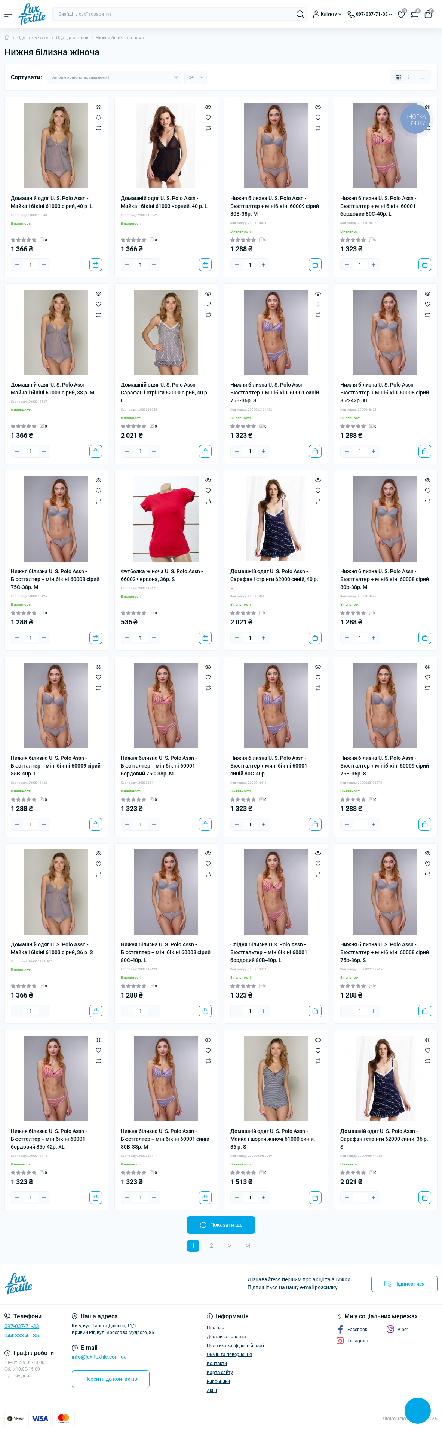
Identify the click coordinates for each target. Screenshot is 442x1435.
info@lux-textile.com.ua (99, 1357)
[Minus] (17, 265)
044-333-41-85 (21, 1336)
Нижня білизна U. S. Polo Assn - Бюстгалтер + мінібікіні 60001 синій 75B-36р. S (274, 392)
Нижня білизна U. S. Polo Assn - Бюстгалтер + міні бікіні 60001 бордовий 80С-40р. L (378, 206)
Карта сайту (220, 1372)
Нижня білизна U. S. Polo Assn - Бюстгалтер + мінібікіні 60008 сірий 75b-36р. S (384, 952)
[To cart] (95, 264)
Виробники (218, 1381)
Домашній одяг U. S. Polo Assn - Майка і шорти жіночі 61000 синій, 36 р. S (272, 1139)
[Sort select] (114, 77)
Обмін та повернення (229, 1354)
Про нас (215, 1327)
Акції (212, 1390)
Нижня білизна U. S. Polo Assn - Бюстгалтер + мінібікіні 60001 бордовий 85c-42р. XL (49, 1139)
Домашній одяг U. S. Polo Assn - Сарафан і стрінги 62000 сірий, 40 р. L (165, 392)
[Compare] (98, 128)
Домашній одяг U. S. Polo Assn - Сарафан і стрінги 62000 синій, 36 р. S (384, 1139)
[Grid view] (398, 77)
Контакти (217, 1363)
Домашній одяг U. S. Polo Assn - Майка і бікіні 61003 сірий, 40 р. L (52, 202)
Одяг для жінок (72, 37)
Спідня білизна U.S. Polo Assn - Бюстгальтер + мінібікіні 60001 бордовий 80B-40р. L (268, 952)
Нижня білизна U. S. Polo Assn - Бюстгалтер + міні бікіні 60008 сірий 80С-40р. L (166, 952)
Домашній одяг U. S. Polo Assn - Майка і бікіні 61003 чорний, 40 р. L (164, 202)
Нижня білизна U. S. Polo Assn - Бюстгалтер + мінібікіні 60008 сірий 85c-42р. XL (384, 392)
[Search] (300, 14)
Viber (397, 1329)
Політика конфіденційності (235, 1345)
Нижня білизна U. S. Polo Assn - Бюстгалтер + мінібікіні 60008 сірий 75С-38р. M (55, 579)
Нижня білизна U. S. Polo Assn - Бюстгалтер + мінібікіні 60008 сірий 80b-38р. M (384, 579)
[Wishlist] (98, 117)
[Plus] (44, 265)
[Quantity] (30, 264)
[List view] (410, 77)
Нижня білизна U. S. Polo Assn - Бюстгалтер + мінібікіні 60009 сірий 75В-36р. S (384, 766)
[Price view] (422, 77)
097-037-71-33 (21, 1326)
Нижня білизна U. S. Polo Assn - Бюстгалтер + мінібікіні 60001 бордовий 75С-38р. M (159, 766)
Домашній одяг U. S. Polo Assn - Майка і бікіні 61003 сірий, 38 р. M (52, 389)
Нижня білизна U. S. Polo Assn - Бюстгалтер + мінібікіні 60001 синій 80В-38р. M (165, 1139)
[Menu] (8, 14)
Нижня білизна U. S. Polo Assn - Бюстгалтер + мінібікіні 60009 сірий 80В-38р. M (274, 206)
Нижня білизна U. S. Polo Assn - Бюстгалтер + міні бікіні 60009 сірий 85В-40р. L (56, 766)
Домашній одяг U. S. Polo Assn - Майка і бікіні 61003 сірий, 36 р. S (52, 948)
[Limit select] (195, 77)
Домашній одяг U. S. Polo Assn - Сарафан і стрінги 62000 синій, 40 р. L (274, 579)
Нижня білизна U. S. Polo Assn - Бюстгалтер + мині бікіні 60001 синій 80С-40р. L (268, 766)
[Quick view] (98, 107)
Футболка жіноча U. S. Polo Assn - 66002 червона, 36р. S (162, 575)
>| (248, 1245)
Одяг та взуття (33, 37)
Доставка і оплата (226, 1336)
